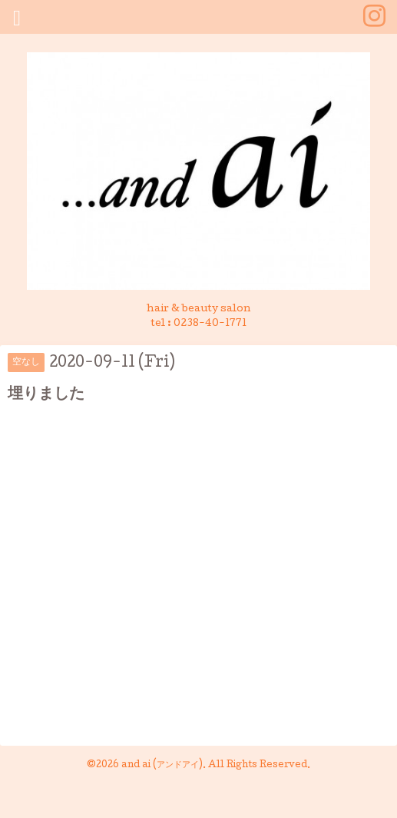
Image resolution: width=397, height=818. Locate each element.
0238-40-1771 (210, 324)
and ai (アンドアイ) (162, 765)
